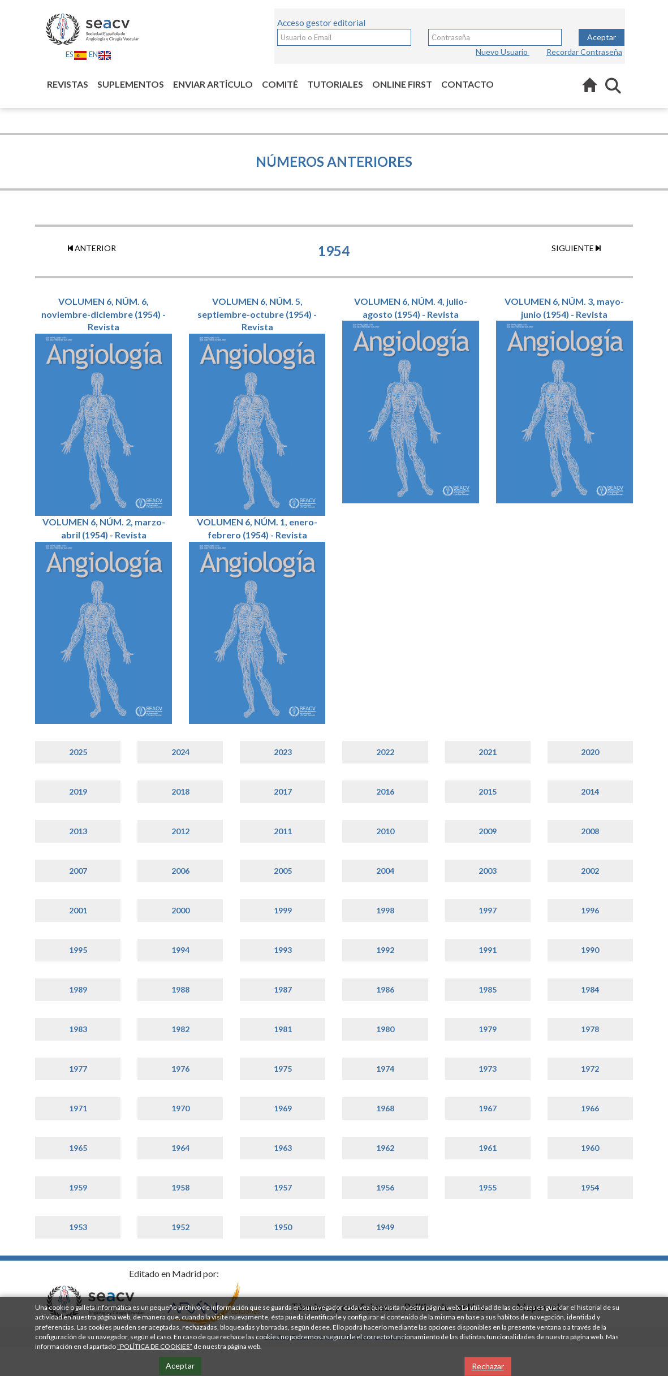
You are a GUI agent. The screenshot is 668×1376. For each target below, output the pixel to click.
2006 (180, 870)
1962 (385, 1148)
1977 (78, 1068)
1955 (488, 1187)
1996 (590, 910)
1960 (590, 1148)
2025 (78, 752)
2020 (590, 752)
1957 (283, 1187)
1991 (488, 950)
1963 (283, 1148)
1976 (180, 1068)
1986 (385, 989)
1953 (78, 1227)
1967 (488, 1108)
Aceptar (601, 37)
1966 (590, 1108)
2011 (283, 831)
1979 (488, 1029)
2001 (78, 910)
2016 (385, 791)
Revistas (67, 84)
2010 (385, 831)
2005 (283, 870)
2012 (180, 831)
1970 (180, 1108)
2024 (180, 752)
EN (100, 54)
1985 (488, 989)
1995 (78, 950)
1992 (385, 950)
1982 (180, 1029)
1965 (78, 1148)
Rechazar (488, 1366)
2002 (590, 870)
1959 (78, 1187)
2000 (180, 910)
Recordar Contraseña (584, 52)
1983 (78, 1029)
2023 (283, 752)
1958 (180, 1187)
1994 (180, 950)
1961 (488, 1148)
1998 (385, 910)
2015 (488, 791)
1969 (283, 1108)
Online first (402, 84)
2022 (385, 752)
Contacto (467, 84)
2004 (385, 870)
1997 (488, 910)
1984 (590, 989)
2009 (488, 831)
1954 (590, 1187)
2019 (78, 791)
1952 (180, 1227)
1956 (385, 1187)
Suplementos (130, 84)
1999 (283, 910)
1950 (283, 1227)
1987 (283, 989)
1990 (590, 950)
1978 (590, 1029)
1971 (78, 1108)
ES (76, 54)
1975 (283, 1068)
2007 (78, 870)
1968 (385, 1108)
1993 (283, 950)
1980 (385, 1029)
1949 (385, 1227)
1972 (590, 1068)
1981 (283, 1029)
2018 (180, 791)
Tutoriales (335, 84)
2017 (283, 791)
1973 (488, 1068)
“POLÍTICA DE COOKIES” (154, 1346)
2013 (78, 831)
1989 (78, 989)
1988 (180, 989)
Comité (280, 84)
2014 (590, 791)
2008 (590, 831)
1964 (180, 1148)
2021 (488, 752)
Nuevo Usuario (502, 52)
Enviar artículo (213, 84)
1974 (385, 1068)
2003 (488, 870)
